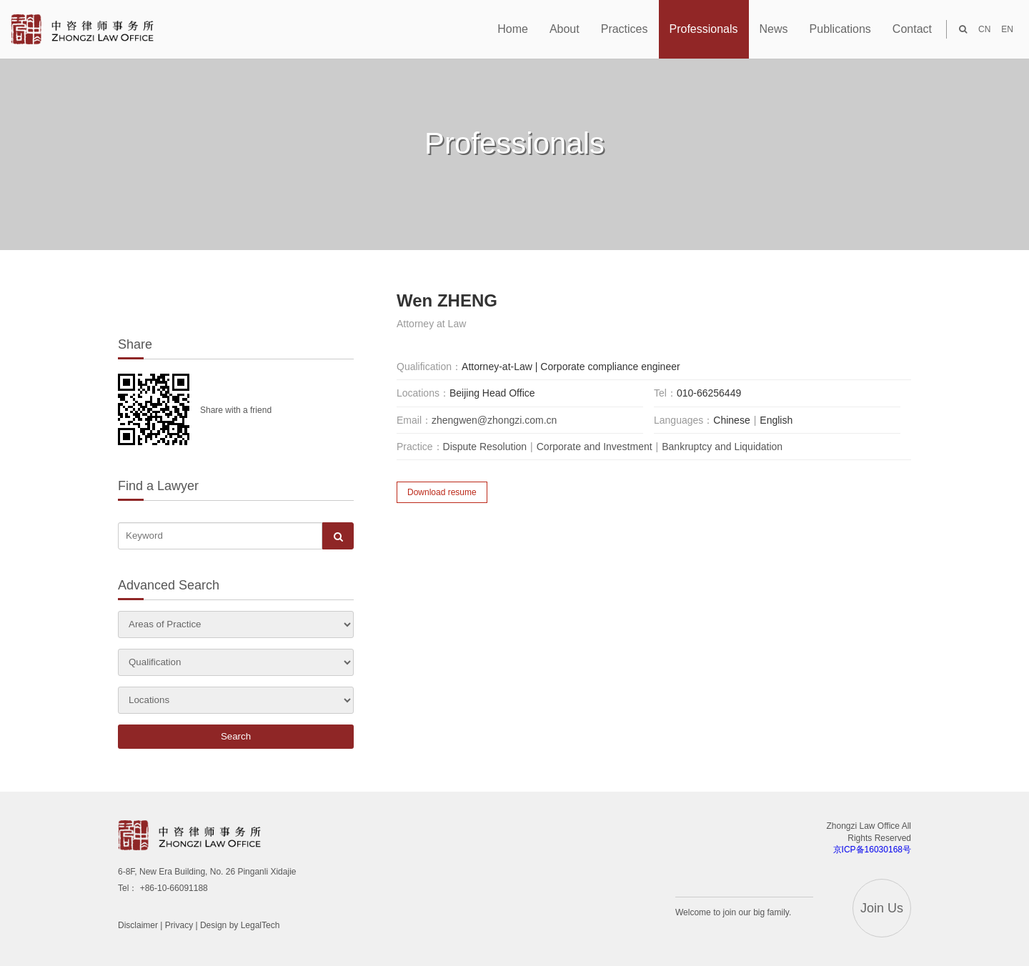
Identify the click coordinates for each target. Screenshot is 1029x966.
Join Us (881, 908)
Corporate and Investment (594, 446)
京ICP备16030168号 (872, 850)
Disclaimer (138, 925)
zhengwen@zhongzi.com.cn (494, 420)
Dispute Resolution (485, 446)
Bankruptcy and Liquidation (722, 446)
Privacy (179, 925)
